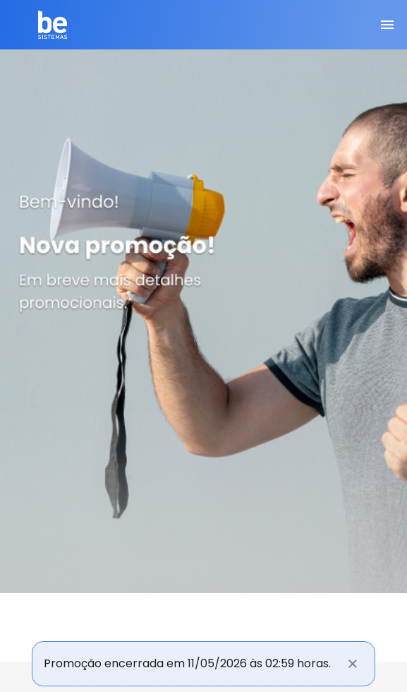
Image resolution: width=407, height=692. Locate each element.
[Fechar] (352, 663)
